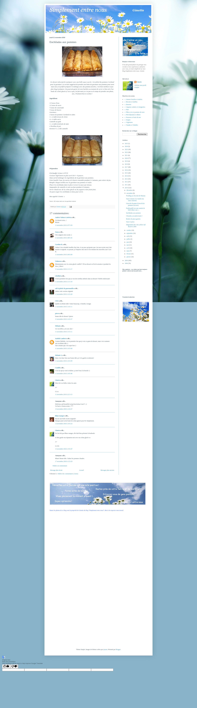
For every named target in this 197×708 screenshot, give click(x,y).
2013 (126, 179)
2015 (126, 173)
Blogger (118, 649)
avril (128, 248)
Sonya (57, 232)
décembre (130, 190)
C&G (57, 301)
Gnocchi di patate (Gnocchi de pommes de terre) (135, 204)
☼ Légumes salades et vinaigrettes (134, 107)
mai (128, 245)
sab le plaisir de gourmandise (64, 288)
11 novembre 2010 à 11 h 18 (63, 281)
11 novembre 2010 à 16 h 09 (63, 361)
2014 (126, 176)
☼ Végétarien (128, 122)
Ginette (57, 380)
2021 (126, 155)
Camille (57, 368)
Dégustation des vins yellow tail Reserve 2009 (135, 225)
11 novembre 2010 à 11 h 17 (63, 269)
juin (128, 242)
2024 (126, 146)
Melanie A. (58, 355)
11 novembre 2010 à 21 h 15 (63, 394)
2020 (126, 158)
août (128, 236)
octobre (129, 230)
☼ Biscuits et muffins (130, 102)
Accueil (81, 470)
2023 (126, 149)
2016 (126, 170)
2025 (126, 143)
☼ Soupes (127, 120)
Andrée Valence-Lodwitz (63, 217)
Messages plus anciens (107, 470)
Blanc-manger (59, 416)
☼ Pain (126, 109)
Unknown (58, 261)
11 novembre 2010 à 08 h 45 (63, 238)
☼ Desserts (127, 104)
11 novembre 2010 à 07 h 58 (63, 225)
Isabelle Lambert (60, 338)
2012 (126, 182)
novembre (130, 193)
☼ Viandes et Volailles (131, 125)
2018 (126, 164)
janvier (129, 257)
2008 (126, 263)
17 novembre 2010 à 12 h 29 (63, 461)
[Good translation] (6, 666)
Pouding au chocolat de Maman (135, 196)
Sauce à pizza (130, 222)
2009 (126, 260)
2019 (126, 161)
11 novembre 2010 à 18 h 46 (63, 373)
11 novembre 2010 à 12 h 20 (63, 294)
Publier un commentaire (60, 466)
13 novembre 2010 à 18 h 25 (63, 423)
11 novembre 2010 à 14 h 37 (63, 319)
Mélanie (57, 326)
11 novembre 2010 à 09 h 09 (63, 254)
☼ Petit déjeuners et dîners (132, 115)
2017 (126, 167)
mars (128, 251)
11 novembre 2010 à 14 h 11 (63, 307)
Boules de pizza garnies (133, 219)
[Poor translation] (14, 666)
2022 (126, 152)
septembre (130, 233)
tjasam (105, 649)
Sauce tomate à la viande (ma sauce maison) (135, 199)
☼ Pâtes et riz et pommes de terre (134, 112)
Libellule (58, 276)
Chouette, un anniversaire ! (134, 216)
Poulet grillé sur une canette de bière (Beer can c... (135, 209)
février (129, 254)
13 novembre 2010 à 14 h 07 (63, 409)
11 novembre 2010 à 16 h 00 (63, 348)
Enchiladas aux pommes (133, 213)
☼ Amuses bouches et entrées (133, 99)
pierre (57, 313)
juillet (128, 239)
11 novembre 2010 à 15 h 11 (63, 332)
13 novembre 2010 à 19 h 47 (63, 449)
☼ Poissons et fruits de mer (132, 117)
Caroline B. (58, 244)
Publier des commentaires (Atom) (68, 474)
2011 (126, 185)
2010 (126, 188)
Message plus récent (56, 470)
